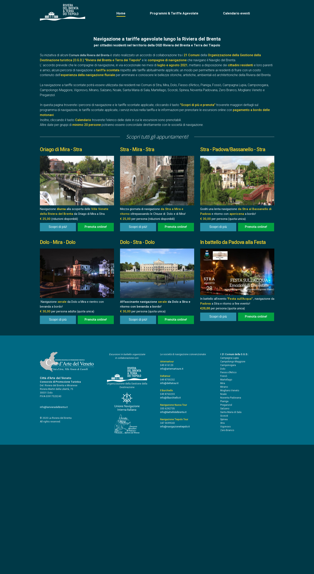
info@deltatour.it (169, 512)
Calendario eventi (236, 13)
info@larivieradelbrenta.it (54, 536)
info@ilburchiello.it (170, 527)
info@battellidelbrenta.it (173, 541)
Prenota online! (96, 356)
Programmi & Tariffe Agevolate (174, 13)
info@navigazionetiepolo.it (175, 556)
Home (120, 13)
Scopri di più (218, 356)
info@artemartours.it (171, 498)
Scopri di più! (58, 356)
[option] (157, 90)
